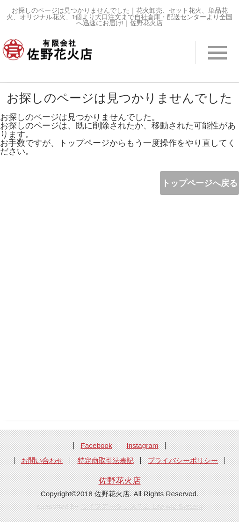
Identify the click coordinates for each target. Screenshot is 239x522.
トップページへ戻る (200, 183)
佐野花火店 (120, 480)
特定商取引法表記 (106, 460)
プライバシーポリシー (183, 460)
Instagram (142, 445)
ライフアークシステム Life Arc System (141, 506)
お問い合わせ (42, 460)
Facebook (96, 445)
